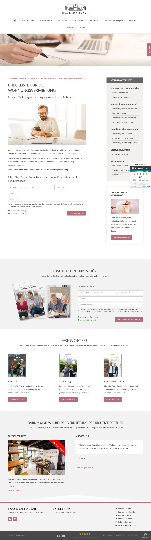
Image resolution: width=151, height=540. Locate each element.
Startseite (11, 78)
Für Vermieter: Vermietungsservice (28, 78)
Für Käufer (63, 13)
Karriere (69, 20)
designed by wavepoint (16, 535)
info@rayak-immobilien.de (64, 512)
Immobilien (94, 13)
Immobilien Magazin (114, 13)
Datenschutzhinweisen (30, 204)
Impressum (107, 535)
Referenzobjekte (17, 436)
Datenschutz (120, 535)
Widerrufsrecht (133, 535)
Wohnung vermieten (49, 78)
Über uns (133, 13)
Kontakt (82, 20)
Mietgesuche (82, 436)
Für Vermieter (46, 13)
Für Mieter (78, 13)
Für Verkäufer (28, 13)
